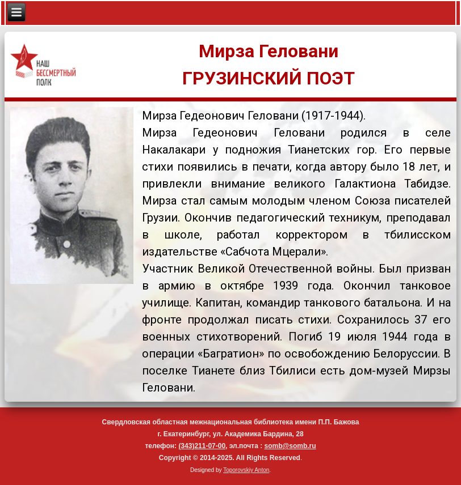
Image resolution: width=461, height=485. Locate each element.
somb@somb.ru (290, 446)
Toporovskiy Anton (246, 470)
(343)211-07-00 (201, 446)
